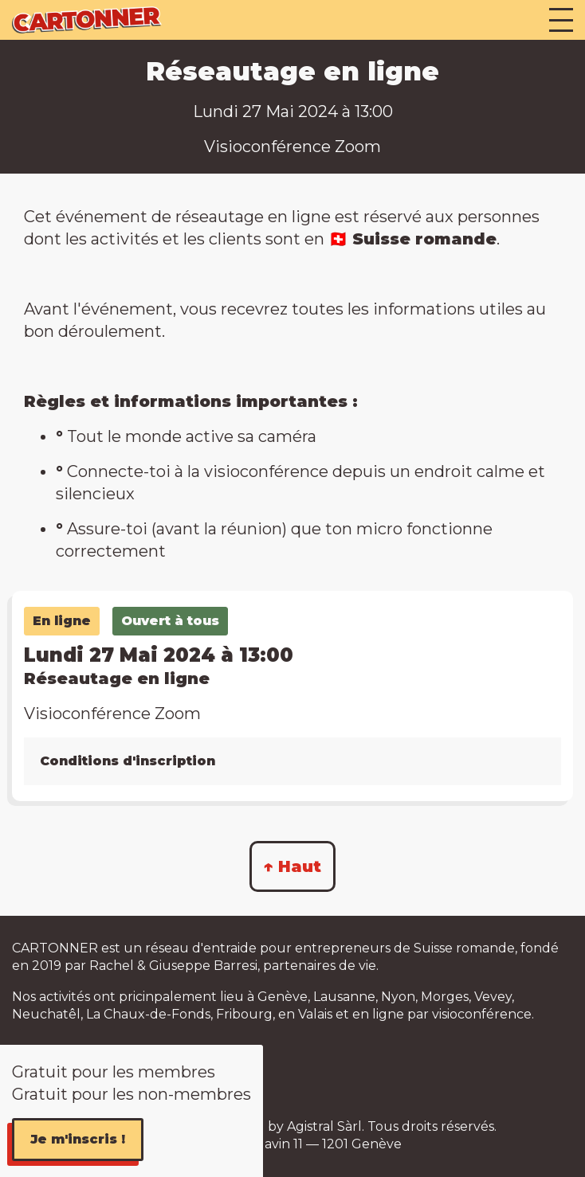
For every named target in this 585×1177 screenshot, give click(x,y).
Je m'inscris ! (77, 1139)
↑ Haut (292, 866)
